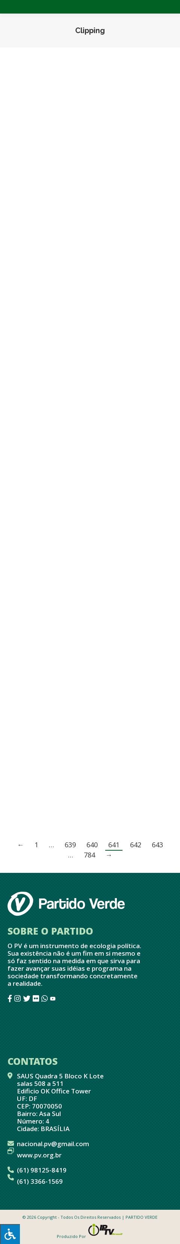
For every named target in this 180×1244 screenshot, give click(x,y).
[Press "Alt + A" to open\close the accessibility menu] (10, 1234)
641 (113, 844)
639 (70, 844)
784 (89, 854)
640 (92, 844)
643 (157, 844)
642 (135, 844)
